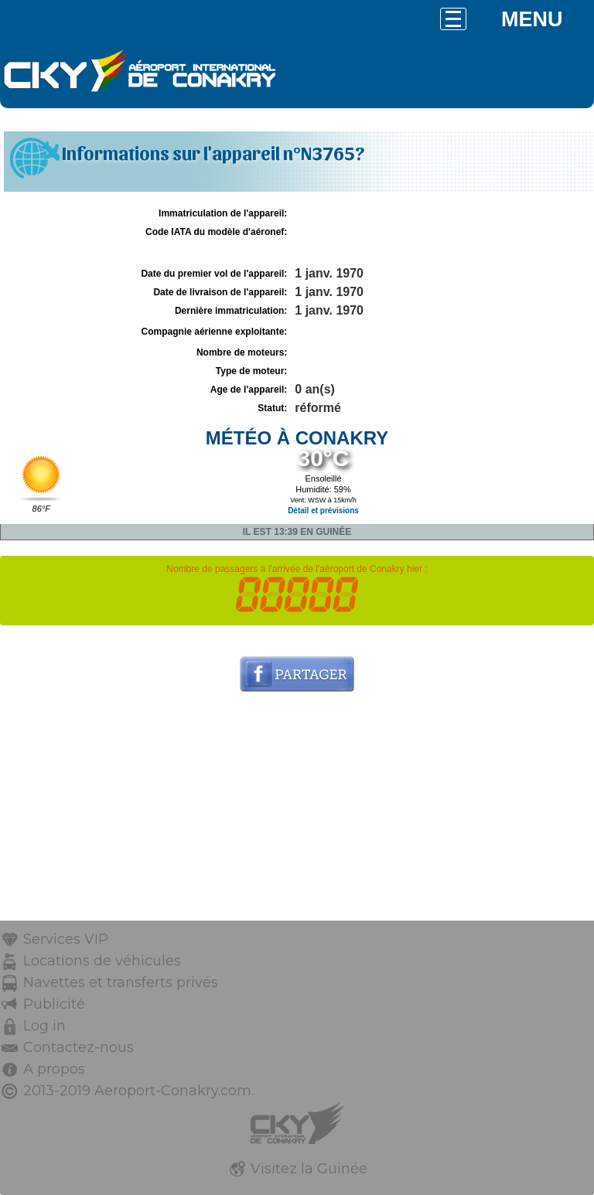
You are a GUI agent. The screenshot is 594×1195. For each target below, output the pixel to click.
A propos (54, 1069)
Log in (44, 1025)
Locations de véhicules (102, 960)
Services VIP (65, 939)
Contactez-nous (78, 1047)
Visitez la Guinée (309, 1168)
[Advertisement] (297, 812)
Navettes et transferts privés (120, 982)
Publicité (54, 1004)
